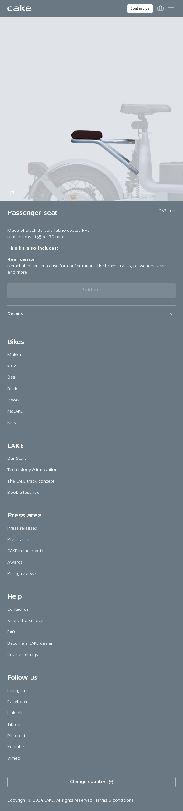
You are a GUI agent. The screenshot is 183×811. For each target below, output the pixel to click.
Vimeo (13, 758)
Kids (11, 422)
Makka (14, 354)
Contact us (140, 9)
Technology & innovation (32, 469)
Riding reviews (22, 573)
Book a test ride (23, 492)
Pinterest (16, 735)
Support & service (25, 620)
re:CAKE (15, 411)
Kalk (11, 366)
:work (13, 400)
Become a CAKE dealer (30, 643)
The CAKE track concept (30, 481)
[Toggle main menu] (171, 8)
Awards (15, 562)
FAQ (11, 631)
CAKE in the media (25, 550)
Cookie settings (22, 654)
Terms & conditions (114, 800)
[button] (91, 314)
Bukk (12, 388)
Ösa (11, 377)
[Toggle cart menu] (160, 8)
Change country (92, 782)
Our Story (16, 458)
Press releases (22, 528)
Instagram (17, 690)
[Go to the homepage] (19, 8)
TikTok (13, 724)
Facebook (17, 701)
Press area (18, 539)
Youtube (15, 747)
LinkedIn (15, 713)
